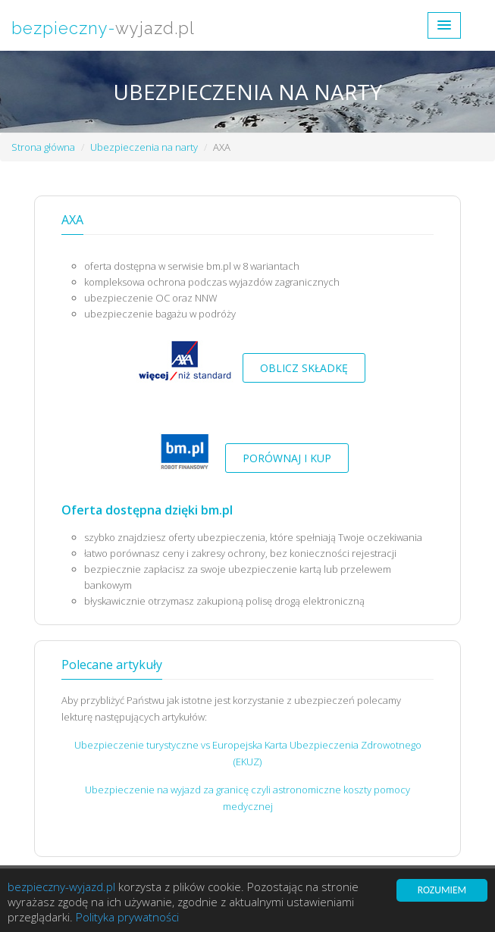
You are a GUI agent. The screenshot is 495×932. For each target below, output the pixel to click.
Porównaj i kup (287, 458)
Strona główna (43, 147)
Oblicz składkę (304, 368)
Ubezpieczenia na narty (144, 147)
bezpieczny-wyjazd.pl (61, 887)
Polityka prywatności (127, 917)
